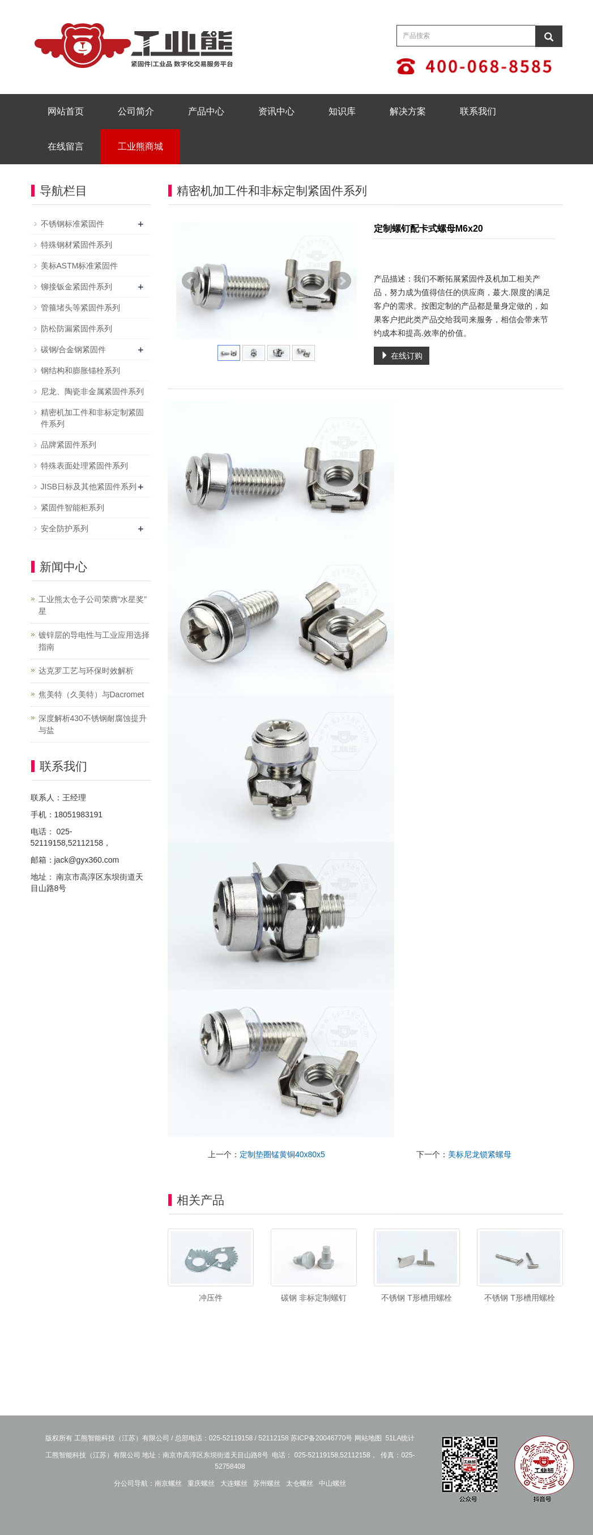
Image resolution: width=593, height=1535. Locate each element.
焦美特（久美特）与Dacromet (91, 694)
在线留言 (66, 146)
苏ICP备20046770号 (321, 1438)
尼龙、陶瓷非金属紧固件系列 (92, 391)
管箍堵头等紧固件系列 (80, 307)
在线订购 (402, 355)
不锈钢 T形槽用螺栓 (416, 1297)
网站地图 (368, 1438)
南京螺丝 (168, 1483)
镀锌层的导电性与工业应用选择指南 (94, 640)
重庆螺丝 (201, 1483)
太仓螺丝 (299, 1483)
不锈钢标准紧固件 (72, 223)
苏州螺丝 (266, 1483)
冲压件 (211, 1297)
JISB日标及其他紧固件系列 (89, 486)
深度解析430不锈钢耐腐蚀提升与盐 (93, 724)
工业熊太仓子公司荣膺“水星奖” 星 (93, 605)
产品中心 (206, 111)
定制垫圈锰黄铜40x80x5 (282, 1154)
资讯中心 (276, 111)
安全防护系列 (64, 528)
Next (342, 281)
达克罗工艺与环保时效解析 (86, 670)
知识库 (342, 111)
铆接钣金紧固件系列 (76, 286)
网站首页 (66, 111)
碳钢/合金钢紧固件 (73, 349)
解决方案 (408, 111)
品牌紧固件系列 (68, 444)
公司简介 (136, 111)
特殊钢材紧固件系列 (76, 244)
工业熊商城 (140, 146)
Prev (191, 281)
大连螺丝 (234, 1483)
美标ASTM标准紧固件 (79, 265)
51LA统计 (400, 1438)
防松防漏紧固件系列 (76, 328)
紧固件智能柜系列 (72, 507)
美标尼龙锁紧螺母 (479, 1154)
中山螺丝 (332, 1483)
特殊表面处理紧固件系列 (84, 465)
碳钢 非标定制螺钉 (314, 1297)
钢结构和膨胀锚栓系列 (80, 370)
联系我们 (478, 111)
